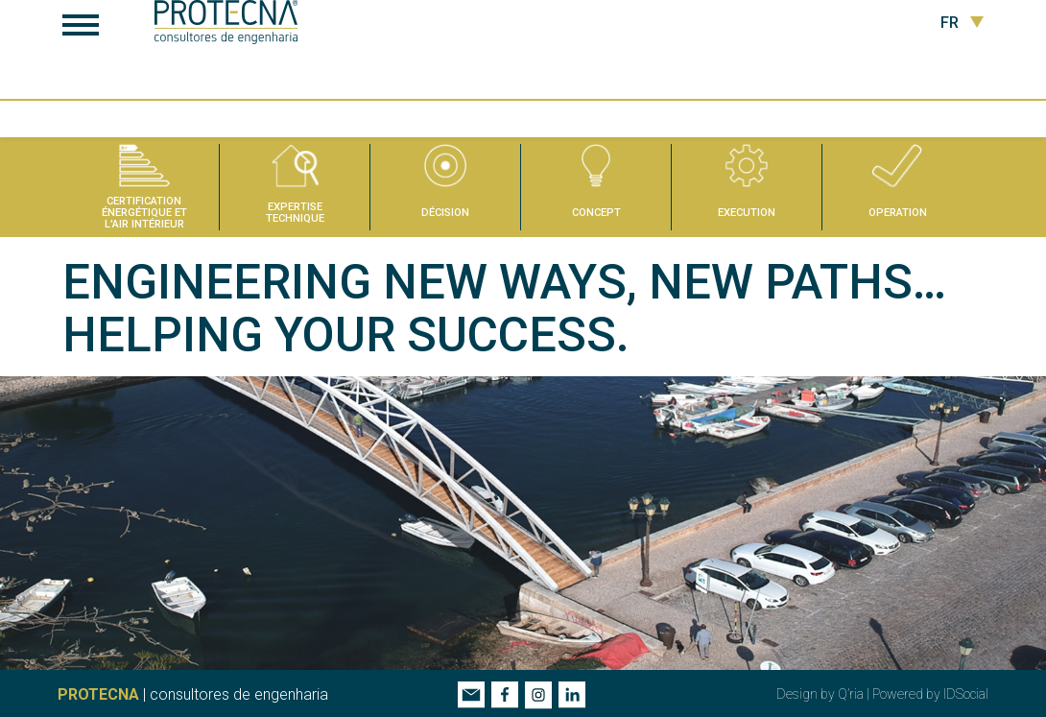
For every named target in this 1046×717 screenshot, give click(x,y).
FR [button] (962, 23)
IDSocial (965, 693)
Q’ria (851, 693)
